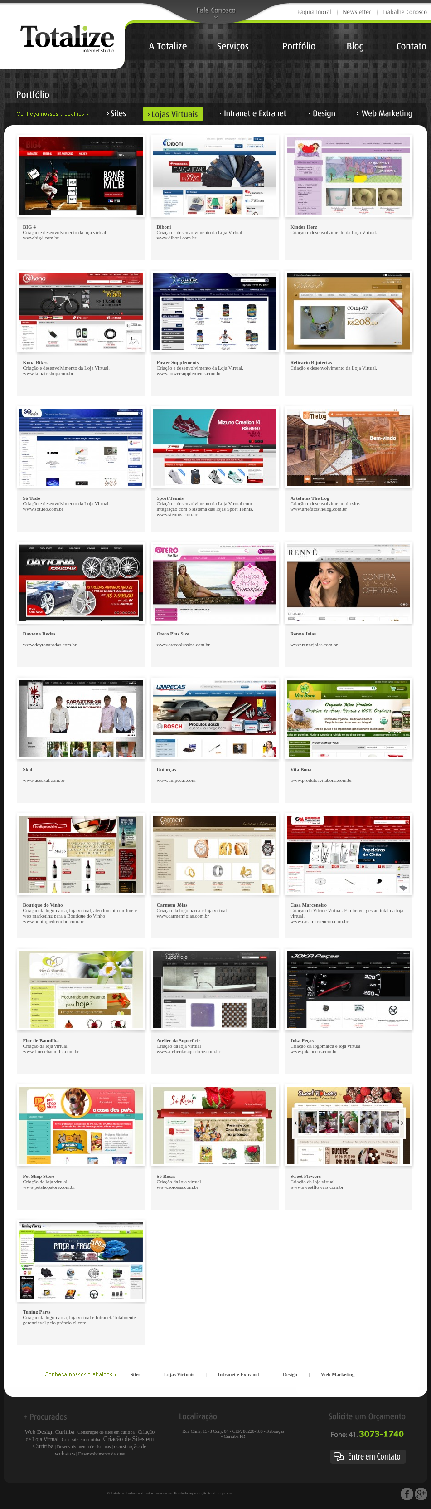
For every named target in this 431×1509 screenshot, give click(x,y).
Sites (135, 1374)
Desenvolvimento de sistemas (84, 1446)
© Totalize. (116, 1493)
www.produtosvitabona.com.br (321, 780)
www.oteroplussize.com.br (183, 644)
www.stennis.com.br (177, 514)
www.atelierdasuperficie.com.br (189, 1051)
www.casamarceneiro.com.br (320, 921)
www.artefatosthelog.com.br (319, 509)
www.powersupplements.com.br (189, 373)
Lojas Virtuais (179, 1374)
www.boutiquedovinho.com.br (53, 921)
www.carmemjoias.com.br (183, 915)
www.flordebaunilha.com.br (51, 1051)
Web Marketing (337, 1374)
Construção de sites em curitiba (106, 1432)
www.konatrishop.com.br (48, 373)
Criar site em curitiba (81, 1439)
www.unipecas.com (176, 780)
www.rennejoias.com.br (314, 644)
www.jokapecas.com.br (314, 1051)
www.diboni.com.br (177, 237)
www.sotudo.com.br (43, 509)
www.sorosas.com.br (178, 1187)
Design (290, 1374)
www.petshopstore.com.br (49, 1187)
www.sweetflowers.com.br (317, 1187)
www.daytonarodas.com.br (50, 644)
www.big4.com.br (41, 237)
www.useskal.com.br (44, 780)
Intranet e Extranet (238, 1374)
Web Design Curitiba (49, 1431)
